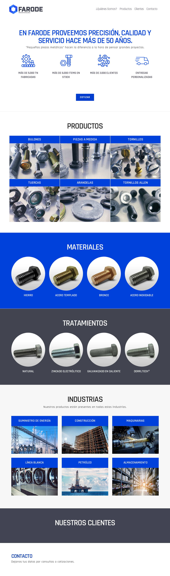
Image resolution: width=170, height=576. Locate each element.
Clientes (139, 9)
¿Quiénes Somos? (107, 9)
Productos (126, 9)
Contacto (152, 9)
